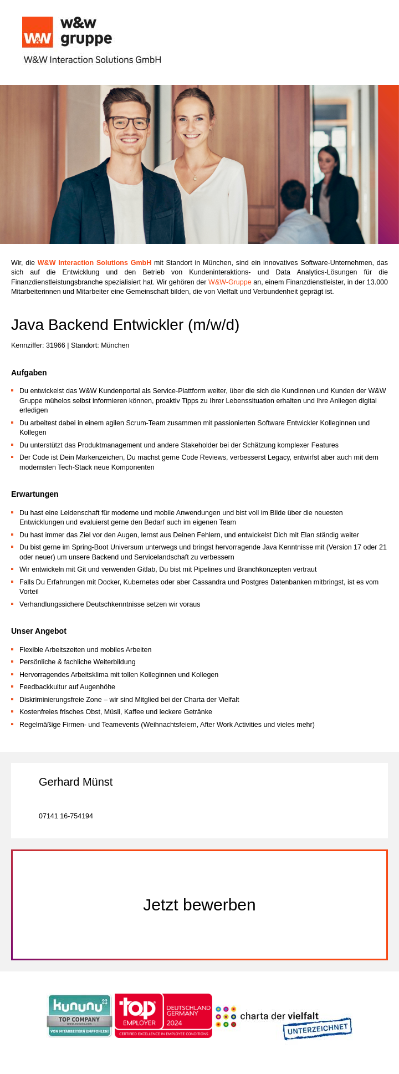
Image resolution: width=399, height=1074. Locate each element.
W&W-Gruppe (230, 282)
